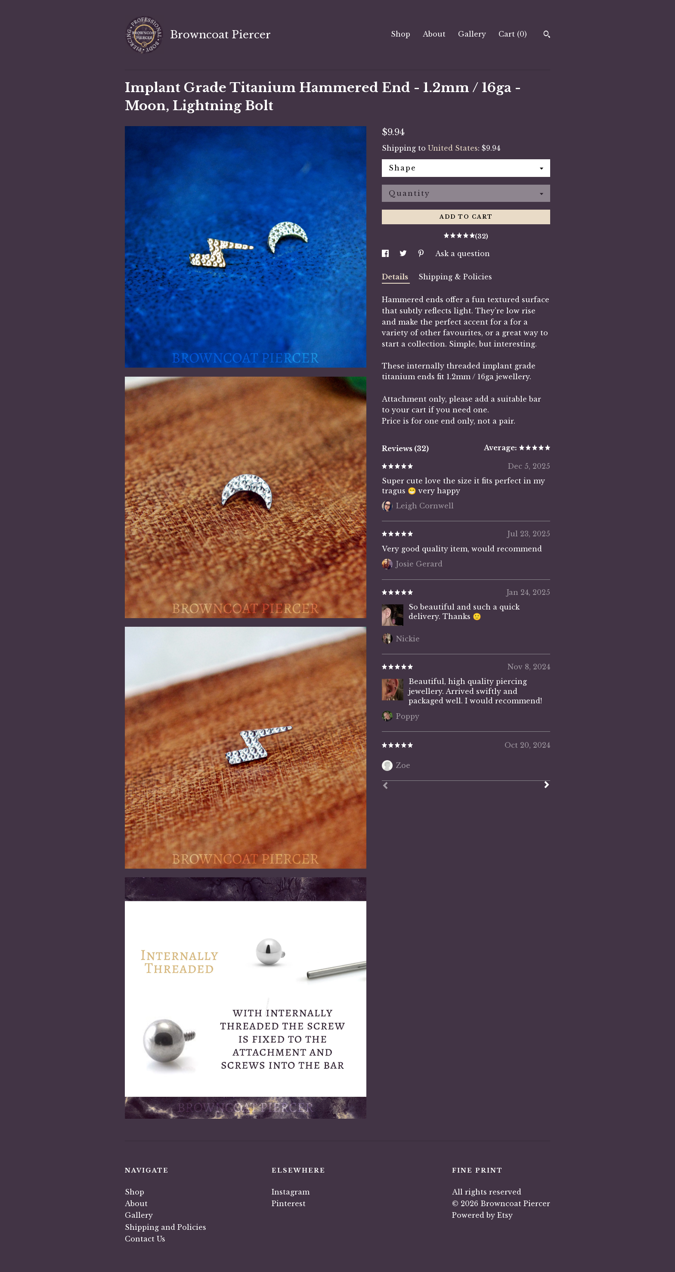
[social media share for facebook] (386, 253)
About (434, 34)
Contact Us (145, 1239)
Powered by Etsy (482, 1215)
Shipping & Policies (455, 276)
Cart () (513, 34)
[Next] (546, 785)
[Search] (547, 35)
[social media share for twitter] (404, 253)
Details (396, 276)
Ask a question (462, 253)
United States (453, 148)
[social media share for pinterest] (422, 253)
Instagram (291, 1192)
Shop (400, 34)
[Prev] (385, 786)
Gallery (472, 34)
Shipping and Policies (165, 1227)
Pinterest (289, 1203)
